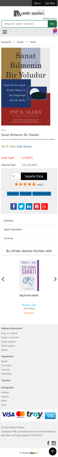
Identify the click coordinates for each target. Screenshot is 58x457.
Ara (52, 23)
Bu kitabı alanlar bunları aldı (29, 250)
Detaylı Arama (50, 18)
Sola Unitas (29, 308)
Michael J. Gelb (29, 304)
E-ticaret (24, 452)
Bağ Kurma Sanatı (29, 295)
